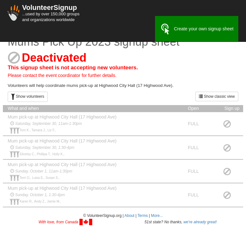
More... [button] (157, 215)
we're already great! (200, 222)
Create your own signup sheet (197, 29)
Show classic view (217, 96)
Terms (142, 215)
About (130, 215)
